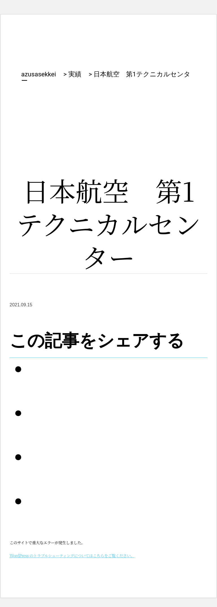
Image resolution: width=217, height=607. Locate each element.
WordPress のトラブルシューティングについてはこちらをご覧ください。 (72, 555)
